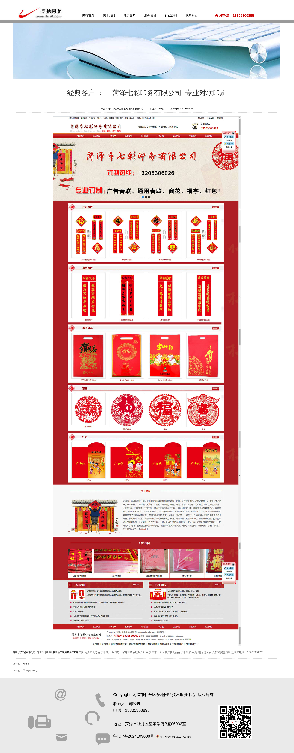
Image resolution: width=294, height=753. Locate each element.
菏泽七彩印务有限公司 (24, 652)
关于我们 (109, 15)
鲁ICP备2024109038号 (133, 736)
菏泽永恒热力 (30, 670)
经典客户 (130, 15)
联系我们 (191, 15)
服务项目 (150, 15)
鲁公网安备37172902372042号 (175, 737)
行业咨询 (171, 15)
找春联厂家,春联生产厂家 (65, 652)
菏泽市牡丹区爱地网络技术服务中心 (164, 694)
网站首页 (88, 15)
